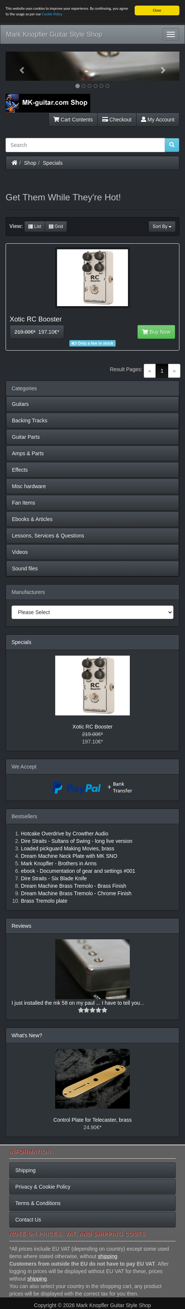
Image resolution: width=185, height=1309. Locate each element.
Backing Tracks (29, 421)
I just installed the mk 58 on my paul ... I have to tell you (76, 1003)
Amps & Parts (28, 453)
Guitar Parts (26, 437)
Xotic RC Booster (92, 727)
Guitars (20, 404)
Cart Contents (73, 120)
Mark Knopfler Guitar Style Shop (54, 34)
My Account (158, 120)
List (34, 226)
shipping (107, 1256)
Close (157, 10)
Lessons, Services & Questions (48, 536)
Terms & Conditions (37, 1203)
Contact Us (28, 1220)
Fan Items (23, 503)
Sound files (25, 569)
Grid (56, 226)
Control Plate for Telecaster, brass (92, 1120)
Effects (20, 470)
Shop (30, 163)
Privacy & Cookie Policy (42, 1187)
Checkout (117, 120)
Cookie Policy (52, 14)
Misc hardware (29, 486)
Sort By (162, 226)
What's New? (27, 1035)
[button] (19, 66)
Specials (53, 163)
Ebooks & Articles (32, 519)
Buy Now (156, 332)
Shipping (25, 1170)
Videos (20, 552)
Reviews (21, 926)
